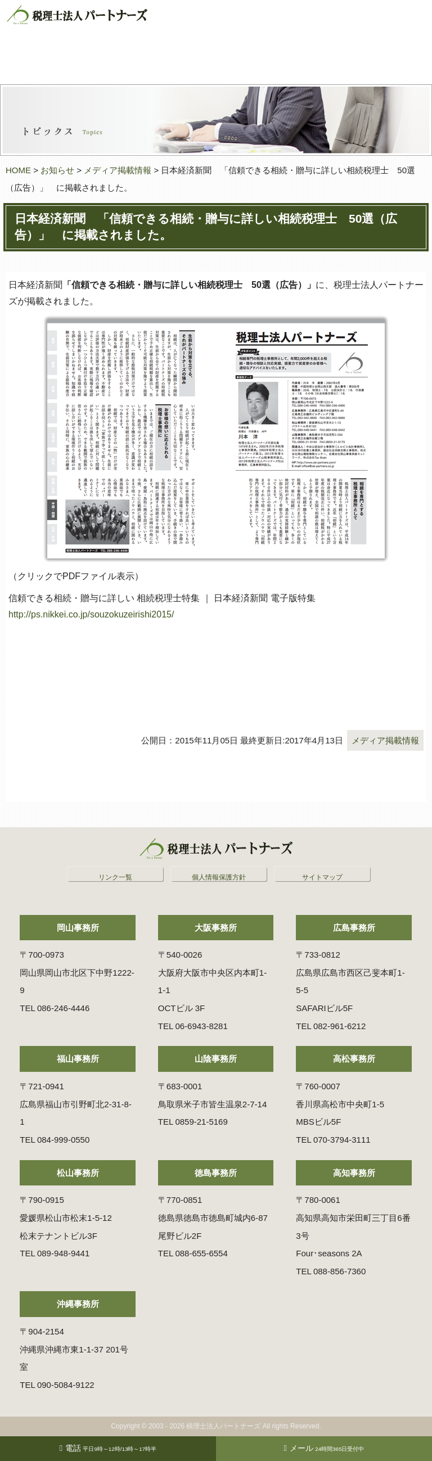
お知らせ (57, 170)
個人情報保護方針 (219, 877)
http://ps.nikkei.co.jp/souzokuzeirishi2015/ (91, 614)
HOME (18, 170)
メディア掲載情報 (117, 170)
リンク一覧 (115, 877)
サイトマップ (322, 877)
